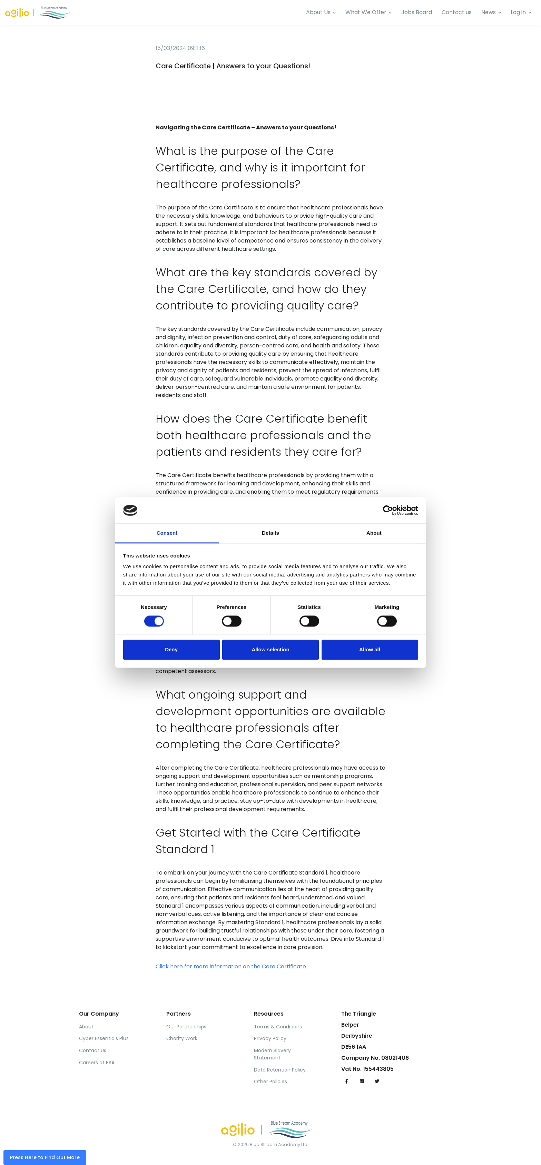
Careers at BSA (97, 1062)
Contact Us (92, 1050)
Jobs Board (416, 12)
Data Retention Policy (280, 1069)
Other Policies (270, 1081)
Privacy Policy (270, 1038)
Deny (171, 650)
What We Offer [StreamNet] (365, 12)
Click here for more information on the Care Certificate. (231, 966)
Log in (518, 12)
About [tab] (374, 533)
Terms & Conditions (278, 1026)
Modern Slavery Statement (272, 1054)
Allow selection (270, 650)
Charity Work (181, 1038)
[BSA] (41, 13)
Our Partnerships (186, 1026)
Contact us (457, 12)
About (86, 1026)
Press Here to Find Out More (45, 1157)
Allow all (369, 650)
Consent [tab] (167, 533)
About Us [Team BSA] (318, 12)
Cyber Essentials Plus (104, 1038)
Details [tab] (270, 533)
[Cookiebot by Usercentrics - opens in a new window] (388, 510)
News (488, 12)
